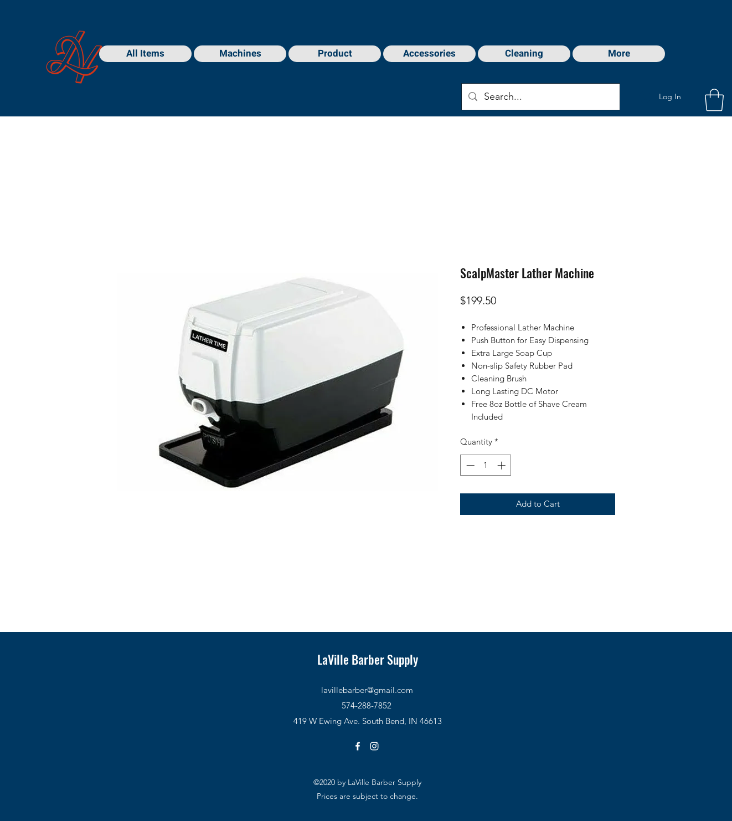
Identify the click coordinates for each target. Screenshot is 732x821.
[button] (714, 100)
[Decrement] (469, 465)
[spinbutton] (486, 465)
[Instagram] (374, 746)
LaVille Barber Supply (367, 659)
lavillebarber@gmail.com (367, 690)
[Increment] (502, 465)
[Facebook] (357, 746)
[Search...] (540, 97)
